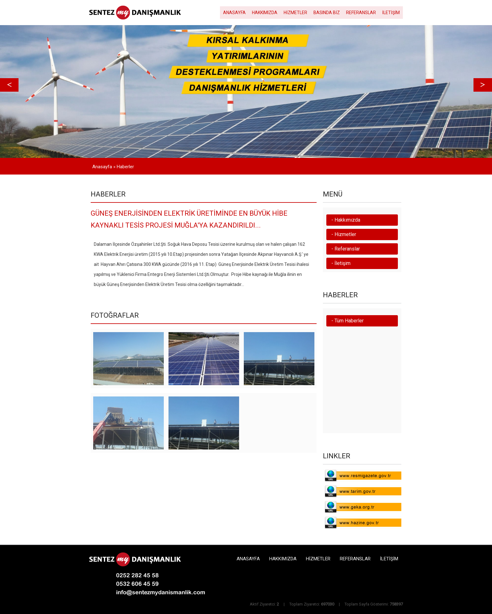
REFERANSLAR (361, 12)
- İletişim (340, 263)
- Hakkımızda (345, 220)
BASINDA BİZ (326, 12)
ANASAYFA (234, 12)
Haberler (125, 167)
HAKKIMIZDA (264, 12)
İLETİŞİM (391, 12)
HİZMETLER (295, 12)
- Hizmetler (343, 234)
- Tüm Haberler (347, 321)
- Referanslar (345, 249)
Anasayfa (102, 167)
